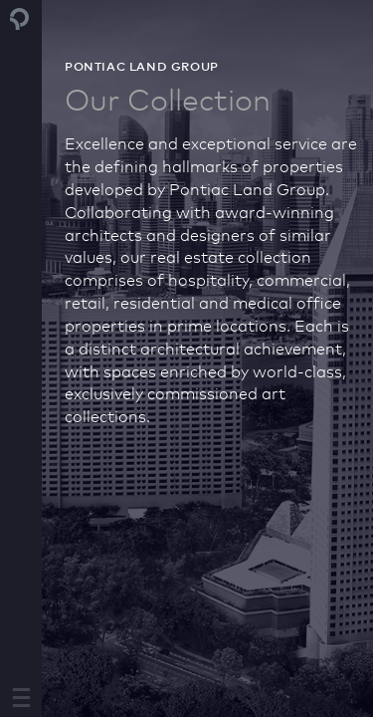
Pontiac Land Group (20, 27)
